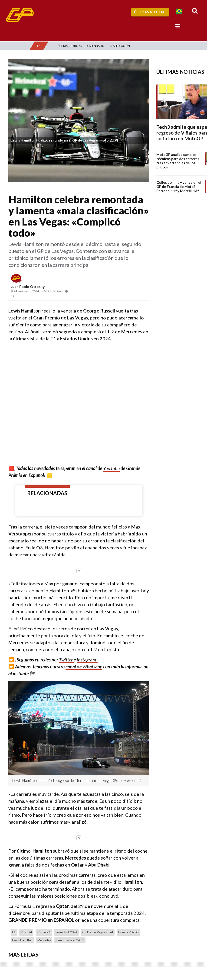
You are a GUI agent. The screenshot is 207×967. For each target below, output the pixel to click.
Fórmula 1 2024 (66, 932)
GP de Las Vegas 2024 (97, 932)
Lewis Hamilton (22, 940)
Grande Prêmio (128, 932)
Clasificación (120, 46)
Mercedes (44, 940)
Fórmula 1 (44, 932)
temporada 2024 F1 (70, 940)
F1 (14, 932)
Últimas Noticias (150, 12)
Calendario (95, 46)
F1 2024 (26, 932)
